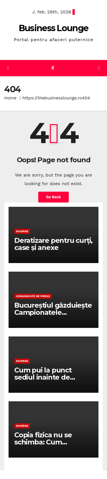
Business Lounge (53, 28)
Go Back (53, 197)
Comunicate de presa (33, 296)
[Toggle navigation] (99, 68)
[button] (52, 68)
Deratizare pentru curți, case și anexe (53, 244)
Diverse (22, 231)
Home (10, 98)
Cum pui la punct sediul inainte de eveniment (43, 377)
